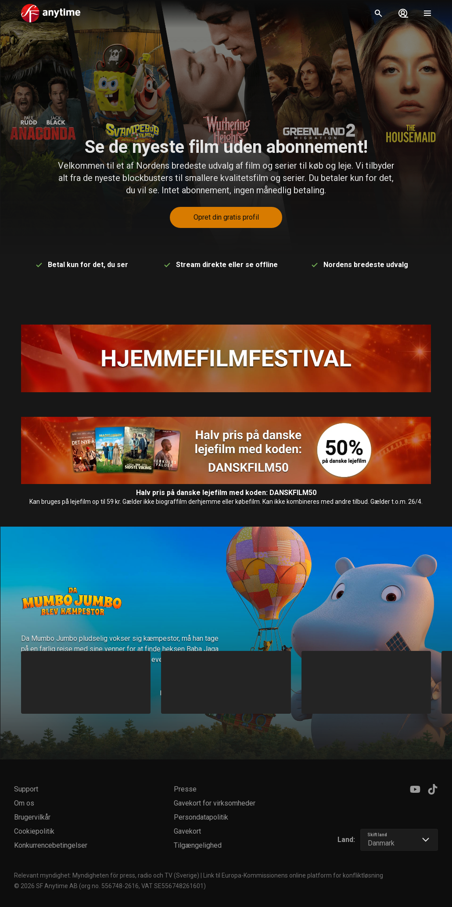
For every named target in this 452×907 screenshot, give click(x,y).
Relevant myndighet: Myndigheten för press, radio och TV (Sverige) (106, 875)
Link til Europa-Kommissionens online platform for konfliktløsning (293, 875)
